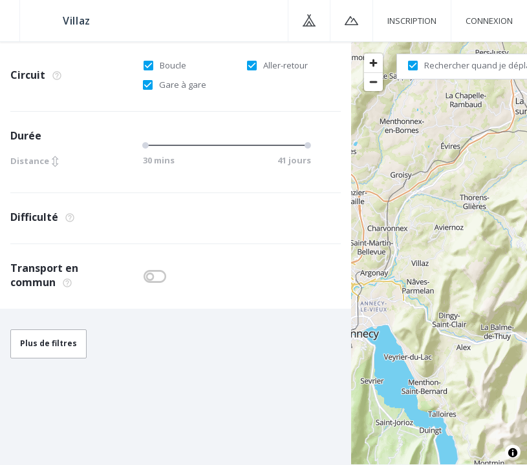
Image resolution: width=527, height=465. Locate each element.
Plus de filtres (48, 343)
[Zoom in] (373, 63)
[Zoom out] (373, 81)
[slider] (147, 145)
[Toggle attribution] (513, 452)
